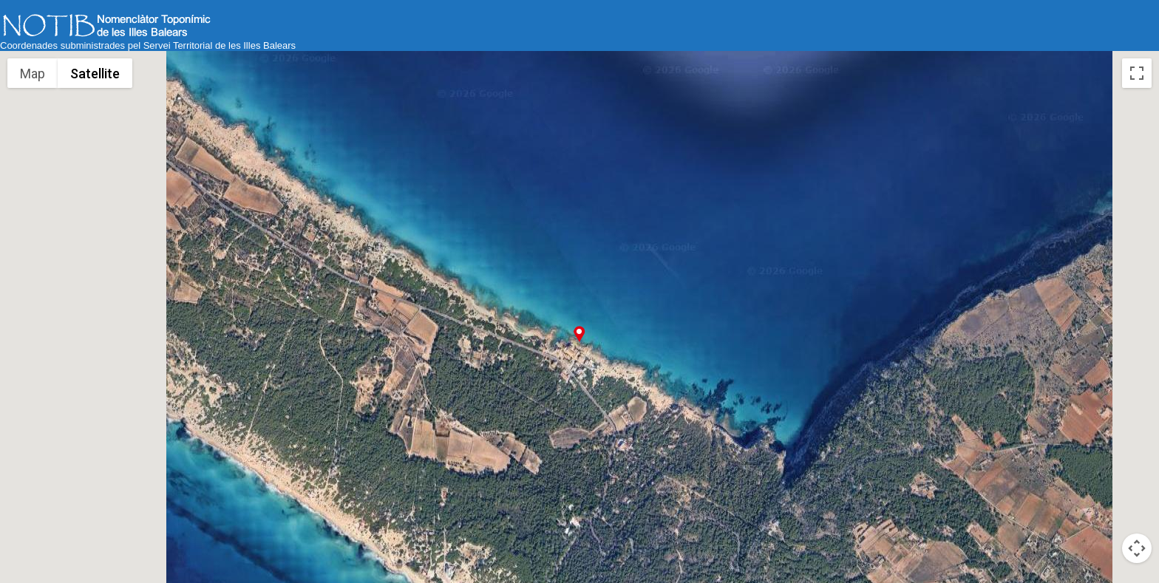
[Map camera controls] (1137, 548)
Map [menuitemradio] (32, 73)
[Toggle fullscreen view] (1137, 73)
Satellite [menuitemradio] (95, 73)
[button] (579, 333)
